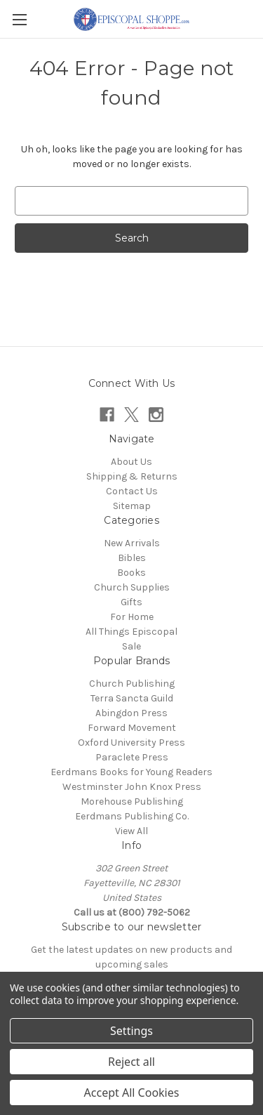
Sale (131, 646)
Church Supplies (132, 587)
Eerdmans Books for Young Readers (131, 772)
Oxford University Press (131, 742)
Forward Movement (132, 728)
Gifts (131, 602)
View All (131, 831)
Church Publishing (132, 684)
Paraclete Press (131, 757)
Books (131, 573)
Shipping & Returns (131, 476)
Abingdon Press (131, 713)
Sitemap (132, 506)
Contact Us (132, 491)
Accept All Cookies (132, 1092)
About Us (131, 462)
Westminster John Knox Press (131, 787)
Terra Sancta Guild (131, 698)
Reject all (131, 1061)
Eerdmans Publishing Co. (132, 816)
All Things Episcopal (131, 632)
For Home (132, 617)
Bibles (132, 558)
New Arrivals (132, 543)
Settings (131, 1030)
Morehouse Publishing (132, 801)
